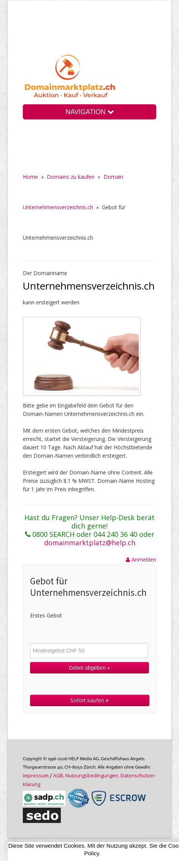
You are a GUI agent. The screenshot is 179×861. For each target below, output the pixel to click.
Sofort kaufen (89, 700)
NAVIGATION (89, 112)
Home (30, 176)
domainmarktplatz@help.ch (89, 542)
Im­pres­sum (36, 775)
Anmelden (141, 559)
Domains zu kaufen (71, 176)
